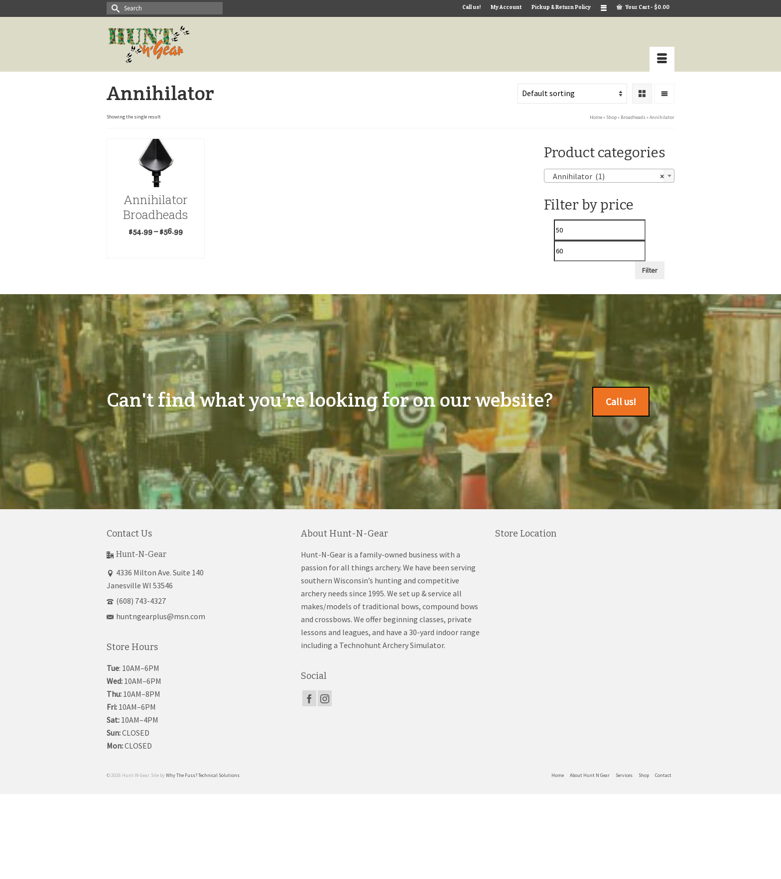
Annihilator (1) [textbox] (606, 176)
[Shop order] (572, 94)
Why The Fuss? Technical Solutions (203, 775)
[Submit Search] (114, 8)
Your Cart (643, 6)
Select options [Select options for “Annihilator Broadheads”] (156, 249)
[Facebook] (309, 698)
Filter (649, 270)
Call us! (621, 401)
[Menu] (662, 59)
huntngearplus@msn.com (156, 616)
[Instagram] (325, 698)
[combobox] (609, 176)
